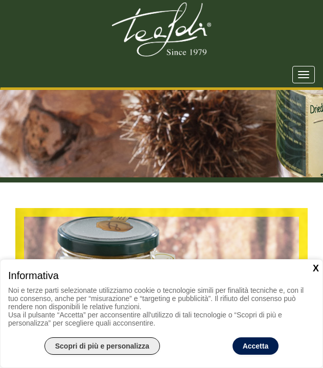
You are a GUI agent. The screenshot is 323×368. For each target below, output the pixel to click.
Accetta (256, 346)
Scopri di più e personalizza (102, 346)
